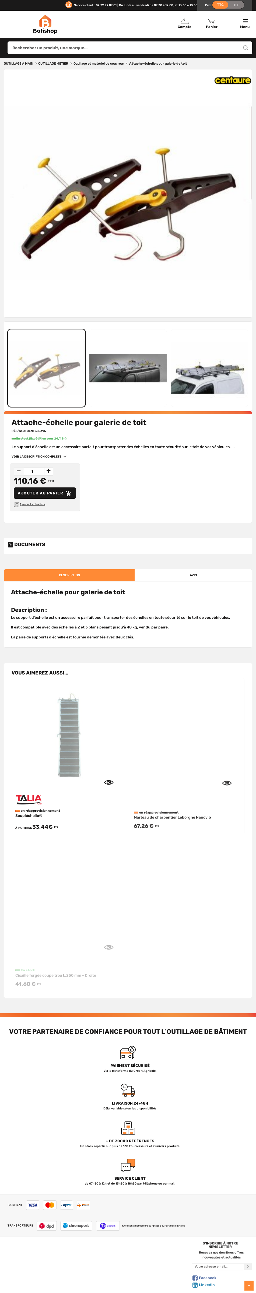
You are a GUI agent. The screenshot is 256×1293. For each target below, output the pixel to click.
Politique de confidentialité (158, 1268)
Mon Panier (158, 1262)
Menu (245, 24)
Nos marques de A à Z (95, 1262)
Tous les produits (95, 1257)
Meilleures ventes (95, 1279)
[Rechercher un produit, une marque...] (245, 47)
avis (193, 575)
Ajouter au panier (45, 493)
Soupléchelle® (28, 823)
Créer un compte (158, 1257)
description (69, 575)
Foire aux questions (33, 1268)
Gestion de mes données (158, 1274)
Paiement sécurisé (158, 1279)
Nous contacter (33, 1262)
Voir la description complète (37, 456)
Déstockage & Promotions (95, 1285)
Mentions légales (33, 1279)
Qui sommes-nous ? (33, 1257)
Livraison (33, 1285)
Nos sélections (96, 1268)
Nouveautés (95, 1274)
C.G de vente (33, 1274)
